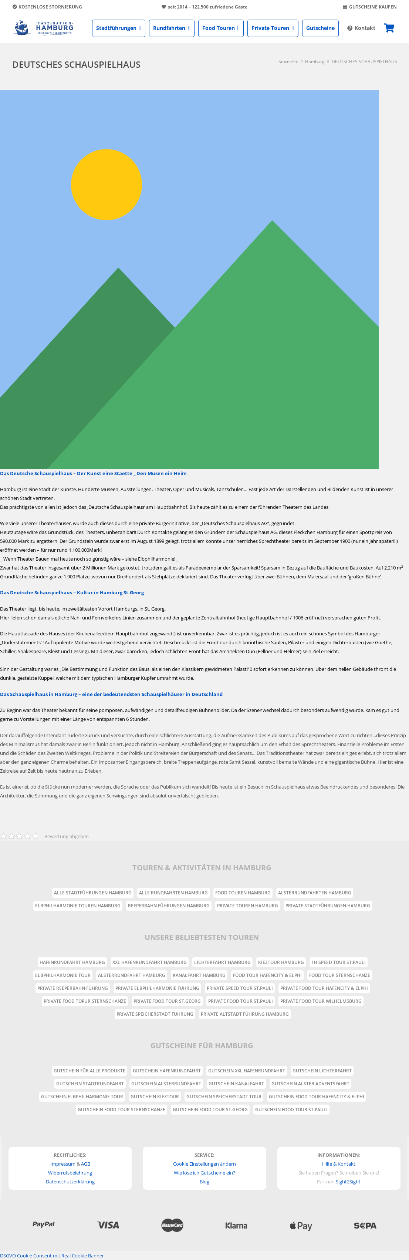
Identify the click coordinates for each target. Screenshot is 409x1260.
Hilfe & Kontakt (338, 1163)
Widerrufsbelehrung (70, 1172)
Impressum (62, 1163)
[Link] (43, 28)
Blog (204, 1181)
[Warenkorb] (389, 28)
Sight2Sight (348, 1181)
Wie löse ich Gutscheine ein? (204, 1172)
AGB (85, 1163)
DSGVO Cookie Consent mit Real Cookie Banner (52, 1255)
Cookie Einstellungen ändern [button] (204, 1163)
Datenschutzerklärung (70, 1181)
